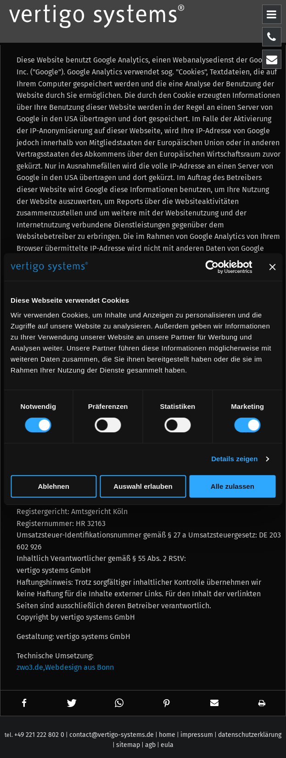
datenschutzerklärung (249, 735)
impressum (196, 735)
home (167, 735)
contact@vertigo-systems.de (111, 735)
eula (167, 745)
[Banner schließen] (272, 267)
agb (150, 745)
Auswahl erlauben (142, 486)
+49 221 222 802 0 (39, 735)
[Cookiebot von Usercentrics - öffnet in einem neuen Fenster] (212, 267)
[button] (24, 703)
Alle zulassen (232, 486)
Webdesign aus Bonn (79, 667)
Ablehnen (53, 486)
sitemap (128, 745)
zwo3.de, (31, 667)
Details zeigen (234, 459)
